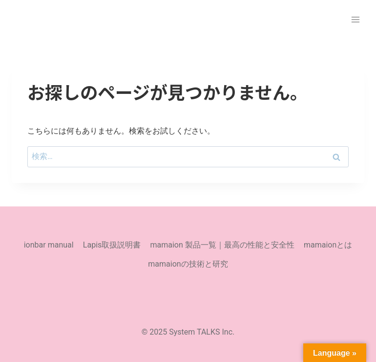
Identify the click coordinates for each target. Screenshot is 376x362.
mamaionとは (328, 244)
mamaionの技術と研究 (188, 264)
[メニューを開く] (355, 19)
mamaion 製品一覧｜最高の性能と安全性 (222, 244)
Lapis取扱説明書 (112, 244)
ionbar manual (49, 244)
